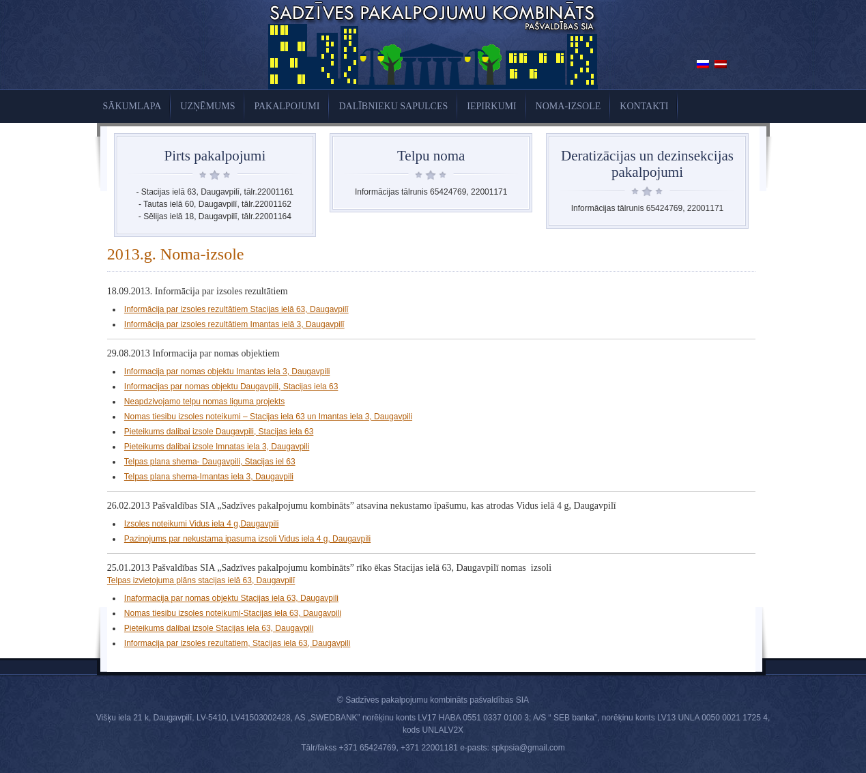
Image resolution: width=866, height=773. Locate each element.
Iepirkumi (491, 106)
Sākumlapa (132, 106)
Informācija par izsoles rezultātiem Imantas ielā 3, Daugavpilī (234, 324)
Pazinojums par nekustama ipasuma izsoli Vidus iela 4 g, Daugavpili (247, 539)
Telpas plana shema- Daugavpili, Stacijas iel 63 (209, 461)
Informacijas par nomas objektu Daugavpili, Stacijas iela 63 (231, 386)
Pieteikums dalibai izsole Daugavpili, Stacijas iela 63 (218, 431)
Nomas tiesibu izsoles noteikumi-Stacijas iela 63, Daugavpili (232, 613)
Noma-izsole (568, 106)
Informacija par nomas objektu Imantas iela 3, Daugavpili (227, 371)
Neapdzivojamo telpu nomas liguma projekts (204, 401)
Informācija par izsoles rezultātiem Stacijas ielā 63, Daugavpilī (236, 309)
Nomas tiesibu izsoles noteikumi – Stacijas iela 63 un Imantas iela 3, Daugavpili (268, 416)
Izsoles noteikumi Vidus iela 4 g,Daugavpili (201, 524)
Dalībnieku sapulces (393, 106)
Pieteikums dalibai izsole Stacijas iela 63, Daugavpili (218, 628)
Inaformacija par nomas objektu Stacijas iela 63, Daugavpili (231, 598)
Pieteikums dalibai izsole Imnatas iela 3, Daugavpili (216, 446)
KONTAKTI (644, 106)
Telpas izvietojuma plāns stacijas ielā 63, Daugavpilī (201, 580)
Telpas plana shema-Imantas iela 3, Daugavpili (208, 476)
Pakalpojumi (286, 106)
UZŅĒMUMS (207, 106)
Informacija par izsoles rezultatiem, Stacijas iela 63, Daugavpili (237, 643)
